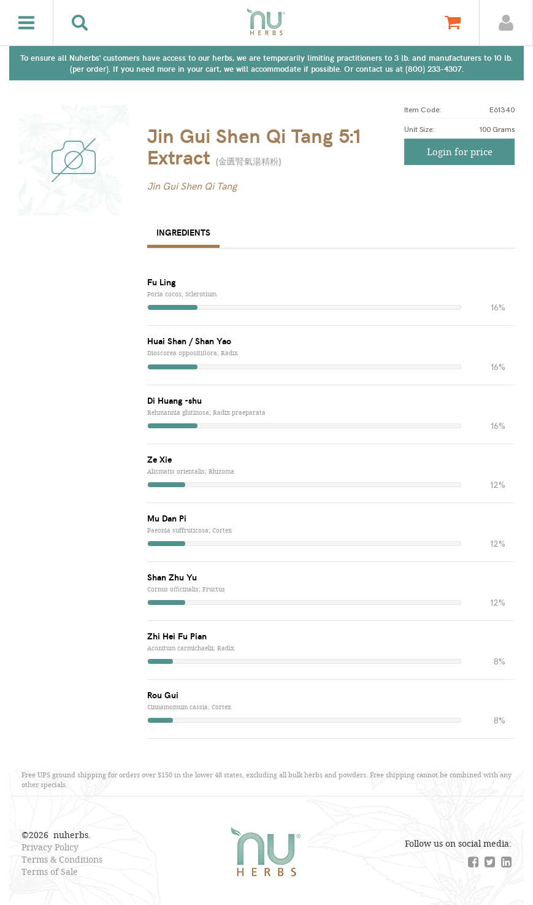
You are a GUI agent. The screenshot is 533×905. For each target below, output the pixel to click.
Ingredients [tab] (183, 232)
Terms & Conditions (61, 859)
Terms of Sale (49, 871)
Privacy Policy (50, 847)
